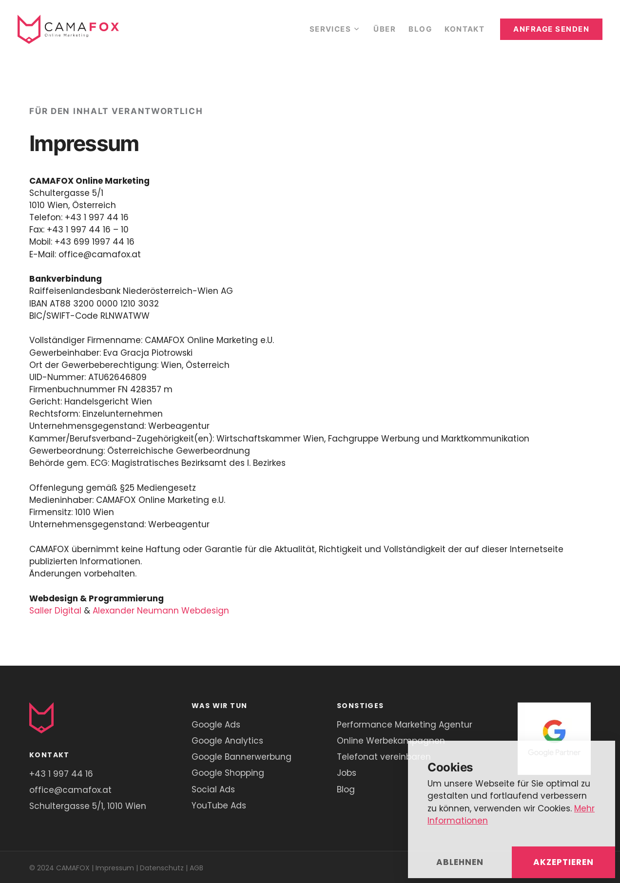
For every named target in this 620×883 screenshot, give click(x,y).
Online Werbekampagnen (391, 741)
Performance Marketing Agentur (404, 724)
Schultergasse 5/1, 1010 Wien (87, 806)
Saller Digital (55, 610)
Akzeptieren (563, 862)
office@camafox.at (70, 790)
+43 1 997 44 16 (61, 774)
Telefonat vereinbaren (384, 757)
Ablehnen (460, 862)
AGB (196, 868)
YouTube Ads (219, 805)
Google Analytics (227, 741)
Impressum (115, 868)
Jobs (346, 773)
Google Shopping (228, 773)
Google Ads (216, 724)
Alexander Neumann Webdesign (161, 610)
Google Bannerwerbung (241, 757)
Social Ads (213, 789)
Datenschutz (162, 868)
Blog (346, 789)
